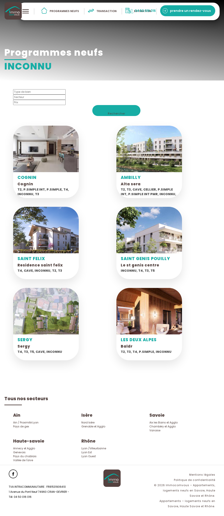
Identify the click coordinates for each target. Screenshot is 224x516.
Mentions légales (202, 475)
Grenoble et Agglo (93, 426)
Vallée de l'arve (23, 460)
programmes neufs (64, 11)
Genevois (19, 452)
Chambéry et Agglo (162, 426)
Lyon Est (86, 452)
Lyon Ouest (88, 456)
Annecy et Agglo (24, 448)
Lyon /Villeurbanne (93, 448)
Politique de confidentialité (194, 480)
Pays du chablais (25, 456)
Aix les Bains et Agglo (163, 422)
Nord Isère (87, 422)
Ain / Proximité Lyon (25, 422)
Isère (86, 415)
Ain (16, 415)
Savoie (156, 415)
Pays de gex (21, 426)
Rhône (88, 441)
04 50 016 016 (145, 11)
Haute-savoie (28, 441)
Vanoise (154, 430)
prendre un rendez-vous (190, 11)
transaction (106, 11)
